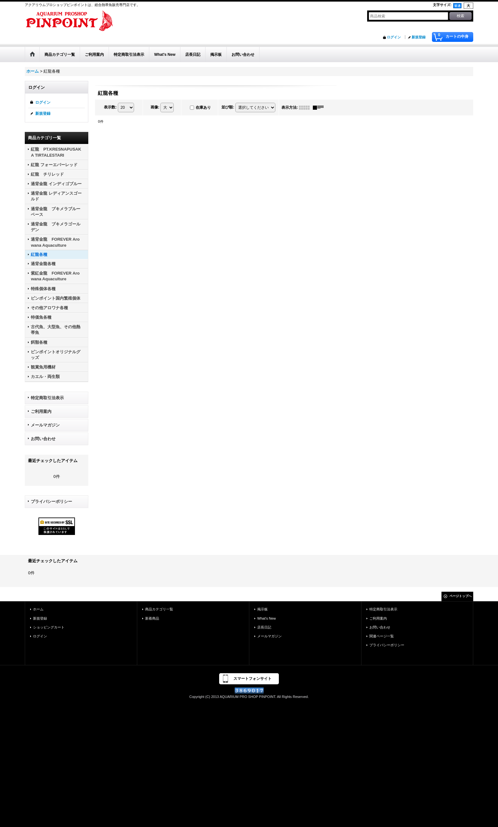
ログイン (394, 37)
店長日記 (264, 627)
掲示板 (262, 609)
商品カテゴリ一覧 (159, 609)
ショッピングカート (48, 627)
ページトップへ (460, 596)
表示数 (110, 107)
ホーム (38, 609)
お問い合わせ (43, 438)
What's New (266, 618)
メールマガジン (45, 425)
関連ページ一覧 (381, 636)
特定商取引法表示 (47, 397)
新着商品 (152, 618)
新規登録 (419, 37)
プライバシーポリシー (51, 501)
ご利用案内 (41, 411)
